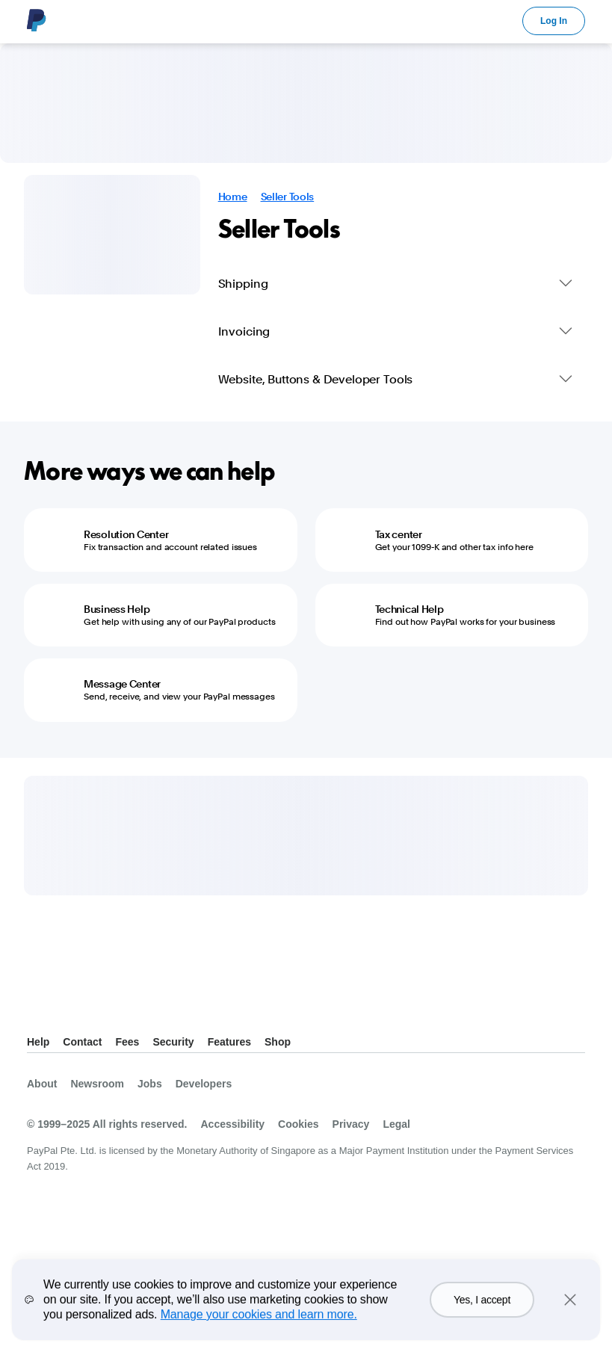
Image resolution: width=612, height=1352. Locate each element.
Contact (82, 1042)
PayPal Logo (36, 20)
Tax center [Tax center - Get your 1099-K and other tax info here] (398, 534)
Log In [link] (553, 21)
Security (173, 1042)
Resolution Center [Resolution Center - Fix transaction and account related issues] (126, 534)
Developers (204, 1084)
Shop (278, 1042)
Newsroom (97, 1084)
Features (229, 1042)
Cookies (298, 1124)
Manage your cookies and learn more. (259, 1329)
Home (232, 197)
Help (38, 1042)
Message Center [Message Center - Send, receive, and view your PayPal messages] (122, 684)
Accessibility (232, 1124)
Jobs (149, 1084)
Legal (396, 1124)
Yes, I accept (482, 1315)
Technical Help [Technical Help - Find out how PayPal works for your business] (409, 609)
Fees (127, 1042)
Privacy (351, 1124)
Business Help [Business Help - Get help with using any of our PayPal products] (116, 609)
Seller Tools (288, 197)
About (42, 1084)
